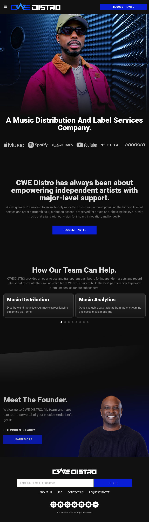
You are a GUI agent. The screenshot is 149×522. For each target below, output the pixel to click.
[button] (61, 322)
